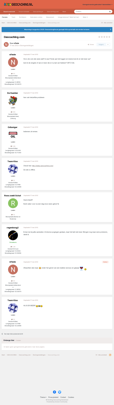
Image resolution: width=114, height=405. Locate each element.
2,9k (13, 247)
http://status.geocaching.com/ (42, 166)
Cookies (71, 397)
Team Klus (12, 161)
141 (13, 73)
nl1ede (12, 54)
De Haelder (12, 93)
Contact (63, 397)
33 (13, 214)
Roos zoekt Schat (12, 195)
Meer (85, 17)
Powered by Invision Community (57, 402)
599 (13, 112)
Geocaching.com (53, 11)
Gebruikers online (36, 17)
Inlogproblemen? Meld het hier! (68, 17)
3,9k (13, 146)
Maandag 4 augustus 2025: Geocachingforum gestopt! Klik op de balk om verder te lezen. (57, 29)
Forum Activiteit (24, 11)
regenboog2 (13, 227)
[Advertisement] (57, 374)
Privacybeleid (53, 397)
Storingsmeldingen (27, 45)
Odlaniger (12, 127)
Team (13, 17)
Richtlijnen (22, 17)
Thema (43, 397)
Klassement (50, 17)
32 (13, 180)
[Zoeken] (84, 11)
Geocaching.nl (38, 11)
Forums (5, 17)
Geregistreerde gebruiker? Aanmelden (97, 4)
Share (91, 44)
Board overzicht (9, 12)
